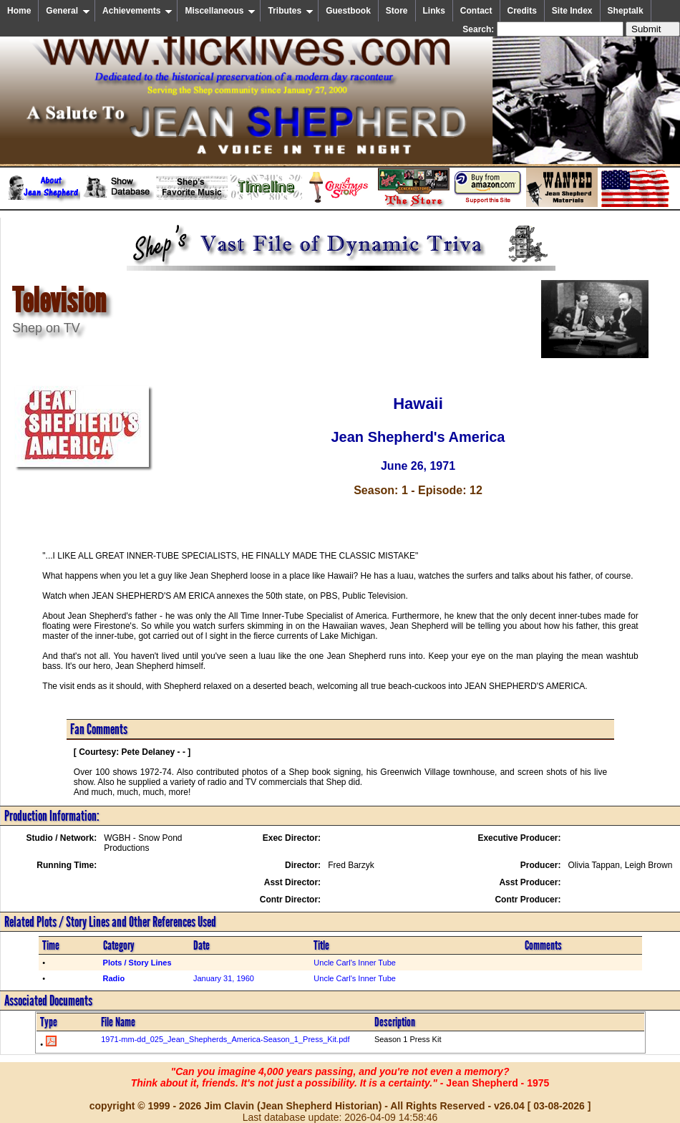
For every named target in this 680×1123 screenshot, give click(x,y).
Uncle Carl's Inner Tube (355, 962)
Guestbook (348, 11)
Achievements (137, 11)
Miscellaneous (220, 11)
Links (434, 11)
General (68, 11)
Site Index (572, 11)
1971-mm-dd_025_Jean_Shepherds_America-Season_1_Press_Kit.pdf (225, 1039)
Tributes (291, 11)
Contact (476, 11)
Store (397, 11)
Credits (522, 11)
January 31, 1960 (223, 978)
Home (19, 11)
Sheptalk (625, 11)
